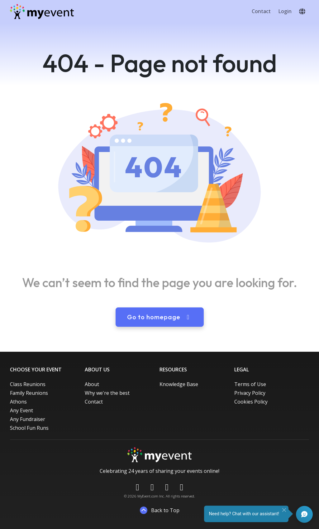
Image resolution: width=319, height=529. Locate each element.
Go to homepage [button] (159, 317)
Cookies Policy (251, 401)
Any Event (21, 410)
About (92, 384)
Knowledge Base (179, 384)
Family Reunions (29, 392)
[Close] (284, 510)
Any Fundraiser (27, 419)
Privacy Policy (249, 392)
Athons (18, 401)
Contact (261, 11)
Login (285, 11)
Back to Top (159, 510)
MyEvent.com (147, 496)
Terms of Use (250, 384)
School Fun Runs (29, 427)
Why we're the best (107, 392)
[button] (302, 11)
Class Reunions (27, 384)
